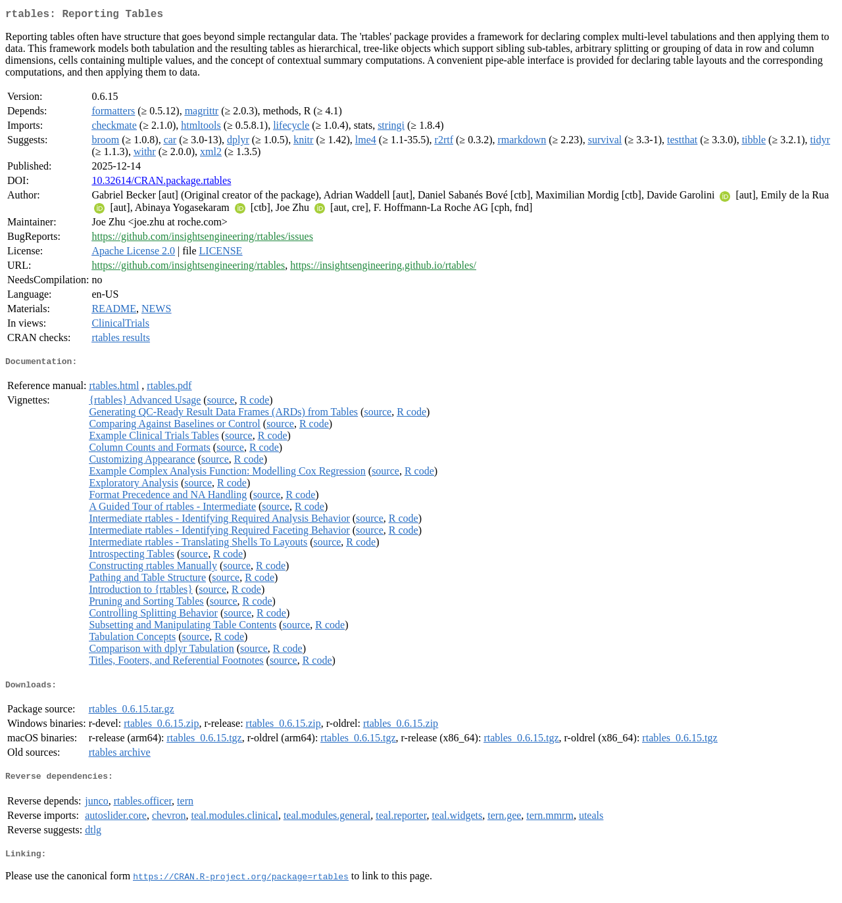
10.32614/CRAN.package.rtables (161, 183)
